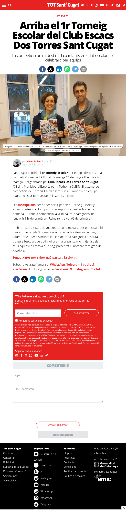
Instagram (81, 269)
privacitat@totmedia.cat (53, 343)
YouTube (42, 485)
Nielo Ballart (34, 161)
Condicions (70, 467)
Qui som (8, 453)
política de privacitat (42, 321)
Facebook (62, 269)
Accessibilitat (11, 480)
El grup (68, 453)
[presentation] (38, 412)
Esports (63, 16)
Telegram (73, 264)
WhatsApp (57, 264)
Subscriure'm (81, 313)
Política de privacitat (76, 471)
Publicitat (8, 462)
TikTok (96, 269)
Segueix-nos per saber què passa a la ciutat (45, 257)
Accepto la (34, 320)
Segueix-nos (10, 476)
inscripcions (27, 205)
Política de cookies (74, 476)
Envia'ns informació (14, 471)
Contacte (8, 458)
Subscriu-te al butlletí (16, 467)
